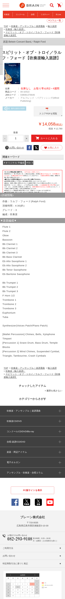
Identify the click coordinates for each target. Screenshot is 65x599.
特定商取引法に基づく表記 (15, 563)
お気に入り (51, 147)
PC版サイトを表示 (32, 490)
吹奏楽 (6, 14)
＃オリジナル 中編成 (13, 162)
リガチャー (45, 14)
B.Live (58, 14)
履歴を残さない (54, 390)
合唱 (32, 14)
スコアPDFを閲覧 (48, 113)
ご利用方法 (8, 548)
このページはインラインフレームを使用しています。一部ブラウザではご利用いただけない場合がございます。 (32, 181)
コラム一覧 (55, 20)
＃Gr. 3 (29, 162)
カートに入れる (47, 138)
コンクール (20, 14)
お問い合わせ (14, 147)
